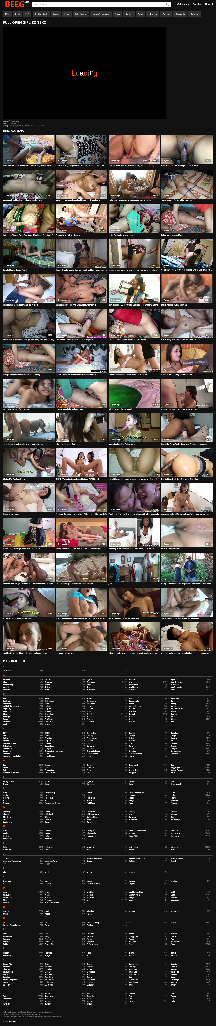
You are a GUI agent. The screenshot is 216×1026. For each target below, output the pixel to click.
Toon (5, 1001)
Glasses (174, 814)
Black (5, 714)
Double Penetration (11, 773)
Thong (173, 996)
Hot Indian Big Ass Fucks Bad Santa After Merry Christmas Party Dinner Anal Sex (29, 235)
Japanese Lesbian (94, 858)
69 (88, 671)
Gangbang (91, 812)
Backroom (7, 701)
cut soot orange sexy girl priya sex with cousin (127, 340)
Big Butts (48, 709)
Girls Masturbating (94, 814)
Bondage (6, 717)
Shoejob (48, 969)
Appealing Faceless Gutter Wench (122, 444)
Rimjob (173, 953)
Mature (173, 895)
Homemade (175, 833)
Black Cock (49, 714)
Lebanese (7, 884)
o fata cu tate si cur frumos (67, 444)
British (173, 719)
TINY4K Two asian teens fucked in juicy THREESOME (77, 479)
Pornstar (6, 942)
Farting (6, 795)
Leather (174, 881)
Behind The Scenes (11, 706)
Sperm (89, 977)
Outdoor (90, 925)
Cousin (56, 14)
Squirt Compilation (10, 980)
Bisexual (132, 711)
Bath (47, 704)
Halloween (49, 831)
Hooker (6, 836)
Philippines (133, 936)
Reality (6, 953)
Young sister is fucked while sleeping (176, 200)
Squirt (173, 977)
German (174, 812)
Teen (5, 996)
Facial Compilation (136, 793)
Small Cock (133, 972)
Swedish (6, 985)
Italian (173, 850)
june (110, 584)
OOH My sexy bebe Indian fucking (69, 409)
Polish (131, 939)
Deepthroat (133, 765)
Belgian (48, 706)
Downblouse (50, 773)
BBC (5, 698)
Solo (88, 974)
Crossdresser (176, 751)
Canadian (174, 733)
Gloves (48, 817)
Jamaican (7, 858)
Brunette (6, 722)
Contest (129, 14)
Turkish (48, 1004)
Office (5, 923)
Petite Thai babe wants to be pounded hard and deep (129, 200)
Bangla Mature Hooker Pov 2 (15, 270)
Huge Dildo (133, 836)
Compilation (50, 746)
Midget (132, 897)
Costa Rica (7, 749)
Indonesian (49, 847)
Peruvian (166, 14)
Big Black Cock (41, 14)
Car (4, 736)
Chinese (174, 738)
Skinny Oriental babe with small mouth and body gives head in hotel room (81, 270)
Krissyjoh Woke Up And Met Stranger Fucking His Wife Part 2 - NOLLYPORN (134, 653)
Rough (47, 955)
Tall (4, 994)
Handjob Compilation (100, 14)
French (6, 803)
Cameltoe (132, 733)
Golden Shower (93, 817)
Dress (89, 773)
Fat (46, 795)
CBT (5, 733)
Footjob (132, 800)
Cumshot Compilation (12, 756)
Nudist (5, 914)
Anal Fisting (8, 685)
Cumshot (174, 754)
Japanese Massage (137, 858)
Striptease (49, 982)
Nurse (117, 14)
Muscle (6, 903)
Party (47, 936)
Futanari (174, 803)
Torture (90, 1001)
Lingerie (132, 884)
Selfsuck (48, 967)
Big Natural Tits (177, 709)
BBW (47, 698)
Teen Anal (49, 996)
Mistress (48, 900)
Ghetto (6, 814)
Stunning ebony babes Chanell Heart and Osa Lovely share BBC (134, 549)
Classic (132, 741)
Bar (172, 701)
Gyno (89, 822)
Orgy (47, 925)
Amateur (34, 126)
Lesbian (48, 884)
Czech (131, 756)
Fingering (49, 798)
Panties (174, 934)
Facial (66, 14)
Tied (47, 999)
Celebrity (6, 738)
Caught (174, 736)
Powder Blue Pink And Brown (68, 235)
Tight (89, 999)
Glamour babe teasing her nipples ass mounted (127, 375)
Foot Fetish (91, 800)
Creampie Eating (93, 751)
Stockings (175, 980)
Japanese (49, 858)
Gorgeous (194, 14)
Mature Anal (8, 897)
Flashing (174, 798)
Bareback (7, 704)
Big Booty (7, 709)
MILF (7, 14)
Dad (4, 765)
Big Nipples (7, 711)
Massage (90, 895)
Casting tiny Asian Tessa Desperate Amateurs (180, 409)
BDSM (89, 698)
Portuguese (50, 942)
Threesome (7, 999)
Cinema (90, 741)
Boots (89, 717)
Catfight (132, 736)
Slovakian (91, 972)
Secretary (175, 964)
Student (90, 982)
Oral (130, 923)
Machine (90, 892)
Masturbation (134, 895)
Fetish (173, 795)
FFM (27, 14)
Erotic (5, 784)
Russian (174, 955)
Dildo (47, 768)
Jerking (132, 861)
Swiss (131, 985)
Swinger (90, 985)
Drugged (132, 773)
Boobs (47, 717)
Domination (49, 770)
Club (89, 743)
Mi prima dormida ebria (170, 549)
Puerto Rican (50, 944)
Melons (48, 897)
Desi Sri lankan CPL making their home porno (179, 166)
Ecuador (48, 781)
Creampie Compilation (54, 751)
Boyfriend (49, 719)
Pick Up (174, 936)
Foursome (175, 800)
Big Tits (48, 711)
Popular (197, 4)
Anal (27, 126)
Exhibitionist (176, 784)
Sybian (173, 985)
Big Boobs (175, 706)
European (91, 784)
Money (131, 900)
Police (89, 939)
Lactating (7, 881)
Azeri (173, 690)
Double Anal (134, 770)
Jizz (4, 864)
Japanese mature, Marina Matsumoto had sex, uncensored (185, 514)
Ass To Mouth (176, 687)
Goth (173, 817)
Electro (132, 781)
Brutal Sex (49, 722)
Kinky (5, 872)
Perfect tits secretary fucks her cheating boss (74, 340)
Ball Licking (50, 701)
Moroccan (175, 900)
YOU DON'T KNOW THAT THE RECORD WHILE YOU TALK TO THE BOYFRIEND (187, 270)
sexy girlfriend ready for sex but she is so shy (21, 375)
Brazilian (90, 719)
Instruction (133, 847)
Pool (172, 939)
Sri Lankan (49, 980)
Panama (132, 934)
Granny (48, 819)
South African (134, 974)
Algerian (174, 679)
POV (47, 934)
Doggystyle (180, 14)
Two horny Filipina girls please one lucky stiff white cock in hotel (134, 514)
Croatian (132, 751)
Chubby (6, 741)
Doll (4, 770)
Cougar (48, 749)
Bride (131, 719)
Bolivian (174, 714)
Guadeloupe (175, 819)
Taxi (88, 994)
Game (47, 812)
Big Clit (90, 709)
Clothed (48, 743)
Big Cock (132, 709)
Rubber (90, 955)
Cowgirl (174, 749)
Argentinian (133, 685)
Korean (132, 872)
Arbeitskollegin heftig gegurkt (120, 409)
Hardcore (174, 831)
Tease (173, 994)
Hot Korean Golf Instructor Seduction (123, 618)
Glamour (132, 814)
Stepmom (91, 980)
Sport (131, 977)
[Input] (101, 4)
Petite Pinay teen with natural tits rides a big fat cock (182, 340)
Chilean (132, 738)
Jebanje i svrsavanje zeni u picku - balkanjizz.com (23, 444)
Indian (5, 847)
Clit (172, 741)
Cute (89, 756)
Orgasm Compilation (11, 925)
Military (174, 897)
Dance (47, 765)
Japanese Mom (177, 858)
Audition (6, 690)
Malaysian (7, 895)
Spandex (174, 974)
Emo (172, 781)
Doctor (131, 768)
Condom (90, 746)
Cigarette (49, 741)
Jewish (173, 861)
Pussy (173, 944)
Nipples (132, 911)
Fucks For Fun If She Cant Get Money (18, 618)
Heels (5, 833)
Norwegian (175, 911)
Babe (131, 698)
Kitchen (90, 872)
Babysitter (175, 698)
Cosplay (174, 746)
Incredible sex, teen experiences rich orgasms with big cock (132, 479)
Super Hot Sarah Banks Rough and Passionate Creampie (184, 444)
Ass (88, 687)
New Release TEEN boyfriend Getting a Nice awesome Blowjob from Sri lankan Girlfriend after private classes (134, 305)
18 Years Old (8, 671)
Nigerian (90, 911)
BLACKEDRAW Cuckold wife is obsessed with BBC (76, 375)
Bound (5, 719)
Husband (48, 839)
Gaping (132, 812)
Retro (89, 953)
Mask (47, 895)
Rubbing (132, 955)
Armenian (175, 685)
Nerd (47, 911)
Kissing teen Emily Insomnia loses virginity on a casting (131, 166)
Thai (130, 996)
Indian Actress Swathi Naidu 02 (174, 305)
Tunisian (6, 1004)
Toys (131, 1001)
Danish (89, 765)
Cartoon (48, 736)
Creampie (7, 751)
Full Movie (152, 14)
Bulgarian (133, 722)
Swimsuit (49, 985)
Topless (48, 1001)
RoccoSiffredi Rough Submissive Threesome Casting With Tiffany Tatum (29, 584)
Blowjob (132, 714)
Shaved (174, 967)
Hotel (17, 14)
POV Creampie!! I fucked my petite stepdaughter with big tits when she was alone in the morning (81, 618)
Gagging (6, 812)
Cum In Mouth (92, 754)
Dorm (89, 770)
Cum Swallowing (135, 754)
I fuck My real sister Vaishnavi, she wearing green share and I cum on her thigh (29, 166)
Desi (172, 765)
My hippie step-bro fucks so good (16, 409)
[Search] (167, 4)
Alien (5, 682)
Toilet (173, 999)
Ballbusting (91, 701)
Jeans (89, 861)
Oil (46, 923)
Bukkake (90, 722)
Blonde (90, 714)
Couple (90, 749)
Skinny (47, 972)
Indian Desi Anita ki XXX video (120, 235)
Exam (131, 784)
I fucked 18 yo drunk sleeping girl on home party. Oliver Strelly (28, 340)
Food (47, 800)
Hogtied (132, 833)
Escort (47, 784)
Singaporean (8, 972)
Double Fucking (177, 770)
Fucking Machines (52, 803)
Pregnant (90, 942)
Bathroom (91, 704)
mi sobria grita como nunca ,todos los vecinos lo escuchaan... (133, 270)
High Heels (91, 833)
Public (5, 944)
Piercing (6, 939)
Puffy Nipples (80, 14)
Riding (131, 953)
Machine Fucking (136, 892)
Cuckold (6, 754)
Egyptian (90, 781)
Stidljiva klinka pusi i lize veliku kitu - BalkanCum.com (25, 653)
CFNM (47, 733)
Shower (174, 969)
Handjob (90, 831)
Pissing (48, 939)
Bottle (173, 717)
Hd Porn (12, 1022)
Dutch (173, 773)
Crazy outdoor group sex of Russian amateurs (74, 584)
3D (46, 671)
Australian (91, 690)
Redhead (48, 953)
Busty (47, 724)
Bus (172, 722)
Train (173, 1001)
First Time (91, 798)
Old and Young (93, 923)
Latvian (132, 881)
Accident (6, 679)
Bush (5, 724)
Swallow (174, 982)
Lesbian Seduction (94, 884)
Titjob (131, 999)
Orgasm (174, 923)
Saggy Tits (7, 964)
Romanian (7, 955)
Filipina (6, 798)
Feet (88, 795)
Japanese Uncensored (12, 861)
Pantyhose (7, 936)
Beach (131, 704)
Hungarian (7, 839)
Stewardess (133, 980)
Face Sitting (50, 793)
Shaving (6, 969)
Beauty (173, 704)
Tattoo (47, 994)
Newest (209, 4)
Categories (183, 4)
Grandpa (6, 819)
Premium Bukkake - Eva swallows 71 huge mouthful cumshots (81, 514)
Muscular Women (52, 903)
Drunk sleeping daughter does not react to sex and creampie (80, 166)
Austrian (132, 690)
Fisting (131, 798)
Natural (6, 911)
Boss (131, 717)
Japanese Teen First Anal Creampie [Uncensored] (76, 305)
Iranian (48, 850)
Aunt (47, 690)
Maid (173, 892)
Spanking (49, 977)
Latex (47, 881)
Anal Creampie (177, 682)
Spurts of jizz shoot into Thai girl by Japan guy (180, 618)
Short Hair (133, 969)
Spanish (6, 977)
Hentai (47, 833)
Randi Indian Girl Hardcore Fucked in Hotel (20, 305)
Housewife (91, 836)
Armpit (6, 687)
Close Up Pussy (9, 743)
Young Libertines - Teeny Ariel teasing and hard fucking (78, 549)
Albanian (132, 679)
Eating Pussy (8, 781)
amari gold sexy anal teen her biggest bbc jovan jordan (78, 200)
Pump (131, 944)
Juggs (47, 864)
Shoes (89, 969)
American (91, 682)
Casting (90, 736)
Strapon (6, 982)
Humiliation (175, 836)
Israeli (131, 850)
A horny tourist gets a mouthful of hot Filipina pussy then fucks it (187, 653)
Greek (89, 819)
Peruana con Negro (11, 514)
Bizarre (174, 711)
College (174, 743)
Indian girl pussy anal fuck (172, 235)
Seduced (6, 967)
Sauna (89, 964)
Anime (47, 685)
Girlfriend (49, 814)
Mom (89, 900)
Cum (47, 754)
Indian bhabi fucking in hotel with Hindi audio (21, 549)
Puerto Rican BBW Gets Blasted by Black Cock (180, 479)
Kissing (48, 872)
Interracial (175, 847)
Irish (88, 850)
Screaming (133, 964)
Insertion (90, 847)
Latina (89, 881)
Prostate (132, 942)
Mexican (90, 897)
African (48, 679)
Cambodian (91, 733)
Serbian (90, 967)
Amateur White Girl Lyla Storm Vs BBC (177, 375)
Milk (5, 900)
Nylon (89, 914)
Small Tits (175, 972)
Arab (89, 685)
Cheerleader (92, 738)
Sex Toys (132, 967)
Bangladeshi (18, 126)
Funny (131, 803)
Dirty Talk (91, 768)
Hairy (5, 831)
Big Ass (90, 706)
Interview (7, 850)
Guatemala (7, 822)
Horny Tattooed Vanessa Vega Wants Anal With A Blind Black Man (187, 584)
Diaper (5, 768)
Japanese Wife (51, 861)
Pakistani (90, 934)
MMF (47, 892)
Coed (131, 743)
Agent (89, 679)
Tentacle (90, 996)
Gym (47, 822)
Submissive (133, 982)
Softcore (6, 974)
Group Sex (133, 819)
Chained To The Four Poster (14, 479)
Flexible (6, 800)
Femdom (132, 795)
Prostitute (175, 942)
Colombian (7, 746)
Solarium (48, 974)
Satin (47, 964)
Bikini (89, 711)
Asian (140, 14)
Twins (89, 1004)
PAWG (5, 934)
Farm (173, 793)
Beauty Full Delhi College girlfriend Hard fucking (22, 200)
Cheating (48, 738)
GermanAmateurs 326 (65, 653)
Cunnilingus (50, 756)
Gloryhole (7, 817)
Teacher (132, 994)
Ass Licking (133, 687)
